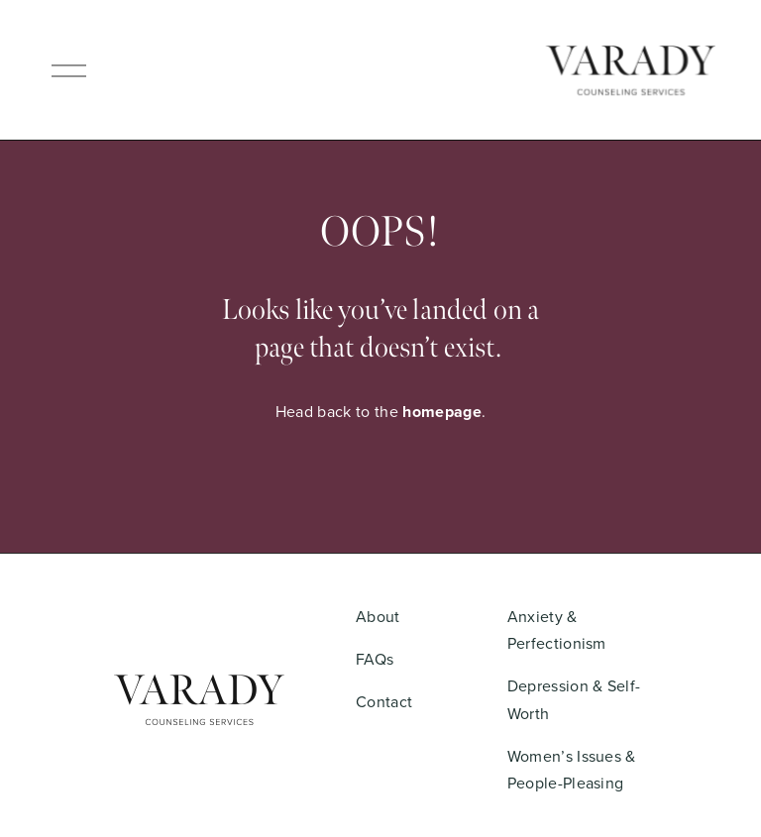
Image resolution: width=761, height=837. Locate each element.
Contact (384, 701)
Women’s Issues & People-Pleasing (571, 769)
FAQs (374, 659)
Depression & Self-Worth (574, 699)
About (378, 616)
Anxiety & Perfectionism (556, 629)
